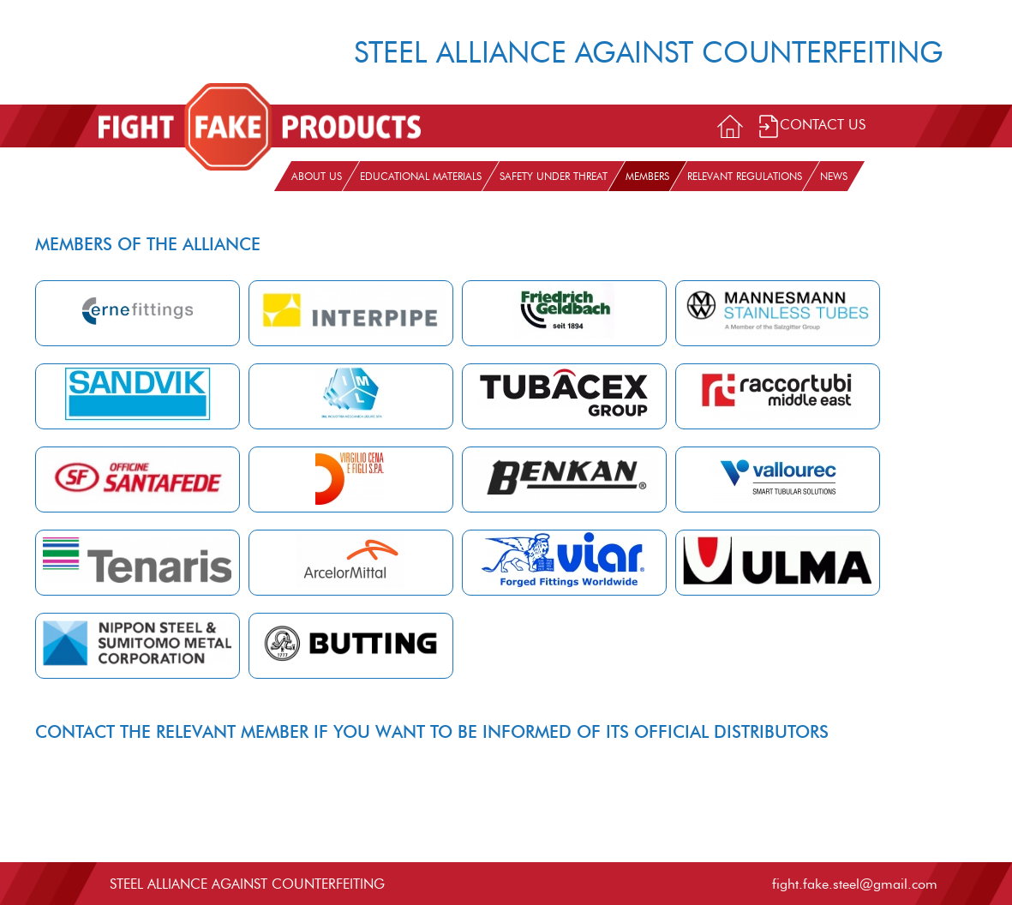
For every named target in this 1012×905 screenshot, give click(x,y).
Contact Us (811, 126)
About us (316, 176)
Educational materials (421, 176)
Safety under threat (554, 176)
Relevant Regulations (744, 176)
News (833, 176)
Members (647, 176)
